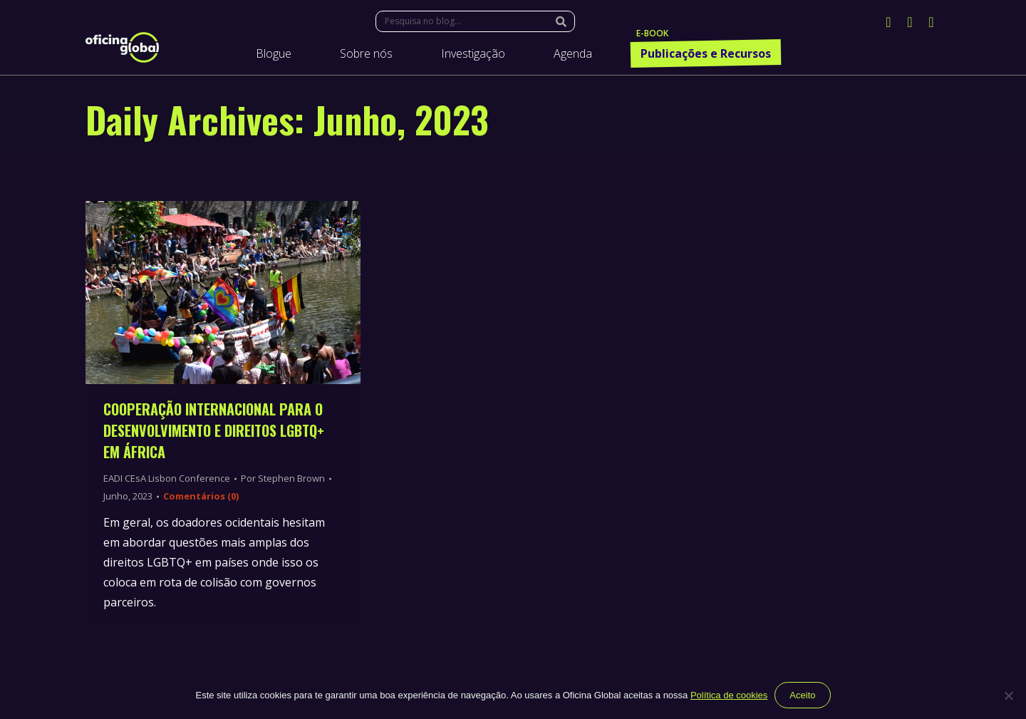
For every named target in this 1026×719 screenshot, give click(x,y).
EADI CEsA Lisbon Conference (166, 478)
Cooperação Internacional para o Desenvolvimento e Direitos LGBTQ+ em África (213, 430)
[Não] (1008, 695)
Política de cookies (728, 695)
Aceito (802, 695)
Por (283, 478)
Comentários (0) (201, 496)
